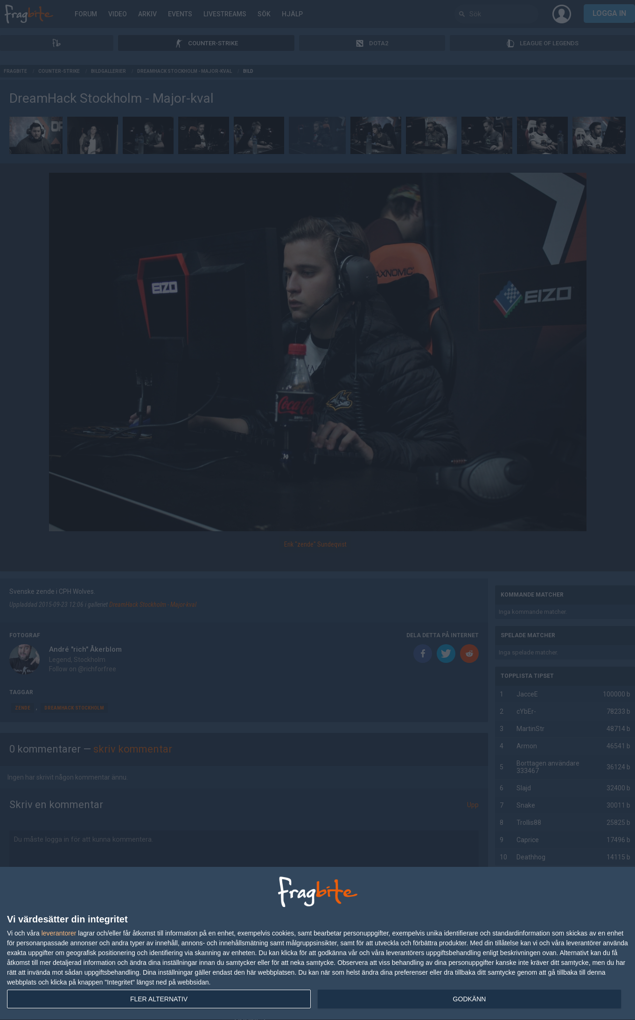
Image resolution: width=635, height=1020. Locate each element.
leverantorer (59, 933)
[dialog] (317, 943)
